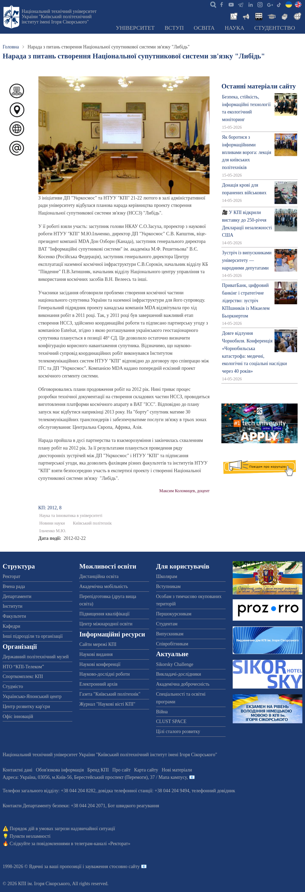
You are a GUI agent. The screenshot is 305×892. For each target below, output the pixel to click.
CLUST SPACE (171, 721)
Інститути (12, 606)
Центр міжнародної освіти (106, 623)
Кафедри (11, 626)
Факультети (14, 616)
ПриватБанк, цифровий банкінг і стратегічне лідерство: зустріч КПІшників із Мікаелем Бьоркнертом (246, 300)
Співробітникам (172, 643)
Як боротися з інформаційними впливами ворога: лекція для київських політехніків (246, 152)
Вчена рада (14, 586)
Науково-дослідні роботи (104, 674)
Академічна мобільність (103, 586)
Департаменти (17, 596)
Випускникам (170, 633)
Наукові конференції (99, 664)
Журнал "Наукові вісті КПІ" (107, 704)
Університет (135, 28)
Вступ (174, 28)
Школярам (166, 576)
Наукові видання (96, 654)
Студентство (274, 28)
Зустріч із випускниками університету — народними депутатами (247, 260)
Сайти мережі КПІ (97, 644)
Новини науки (52, 523)
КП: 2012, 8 (50, 507)
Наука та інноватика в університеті (71, 515)
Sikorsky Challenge (175, 664)
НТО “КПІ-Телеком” (23, 666)
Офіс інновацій (18, 716)
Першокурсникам (173, 613)
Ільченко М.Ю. (52, 531)
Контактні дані (17, 770)
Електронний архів (98, 684)
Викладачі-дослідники (178, 674)
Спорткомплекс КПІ (23, 676)
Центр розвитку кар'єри (26, 706)
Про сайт (121, 770)
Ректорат (11, 576)
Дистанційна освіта (99, 576)
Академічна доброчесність (183, 684)
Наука (234, 28)
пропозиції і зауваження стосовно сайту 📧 (103, 866)
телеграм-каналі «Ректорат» (102, 843)
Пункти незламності (30, 836)
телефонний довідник (213, 790)
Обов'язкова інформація (60, 770)
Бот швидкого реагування (133, 805)
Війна (162, 711)
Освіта (204, 28)
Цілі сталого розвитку (178, 731)
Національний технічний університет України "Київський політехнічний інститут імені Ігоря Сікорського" (59, 16)
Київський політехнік (92, 523)
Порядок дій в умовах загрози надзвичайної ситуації (62, 828)
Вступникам (168, 586)
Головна (11, 46)
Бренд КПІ (98, 770)
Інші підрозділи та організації (33, 636)
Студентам (167, 623)
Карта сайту (146, 770)
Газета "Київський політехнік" (109, 694)
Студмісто (13, 686)
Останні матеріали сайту (258, 86)
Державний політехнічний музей (36, 656)
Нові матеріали (177, 770)
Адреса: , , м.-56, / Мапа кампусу (95, 777)
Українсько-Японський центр (32, 696)
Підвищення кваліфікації (104, 613)
